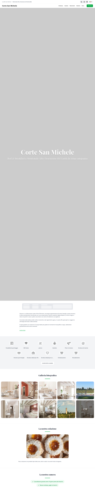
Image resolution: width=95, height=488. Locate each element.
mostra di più (22, 330)
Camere (66, 5)
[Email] (87, 2)
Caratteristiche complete (47, 363)
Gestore (78, 5)
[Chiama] (81, 2)
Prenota (90, 6)
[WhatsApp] (84, 2)
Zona (83, 5)
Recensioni (72, 5)
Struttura (61, 5)
